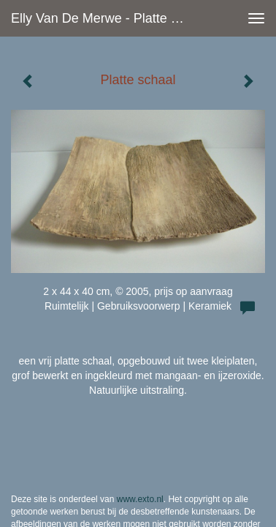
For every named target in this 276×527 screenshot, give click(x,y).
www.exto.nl (140, 465)
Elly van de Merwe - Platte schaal (105, 18)
